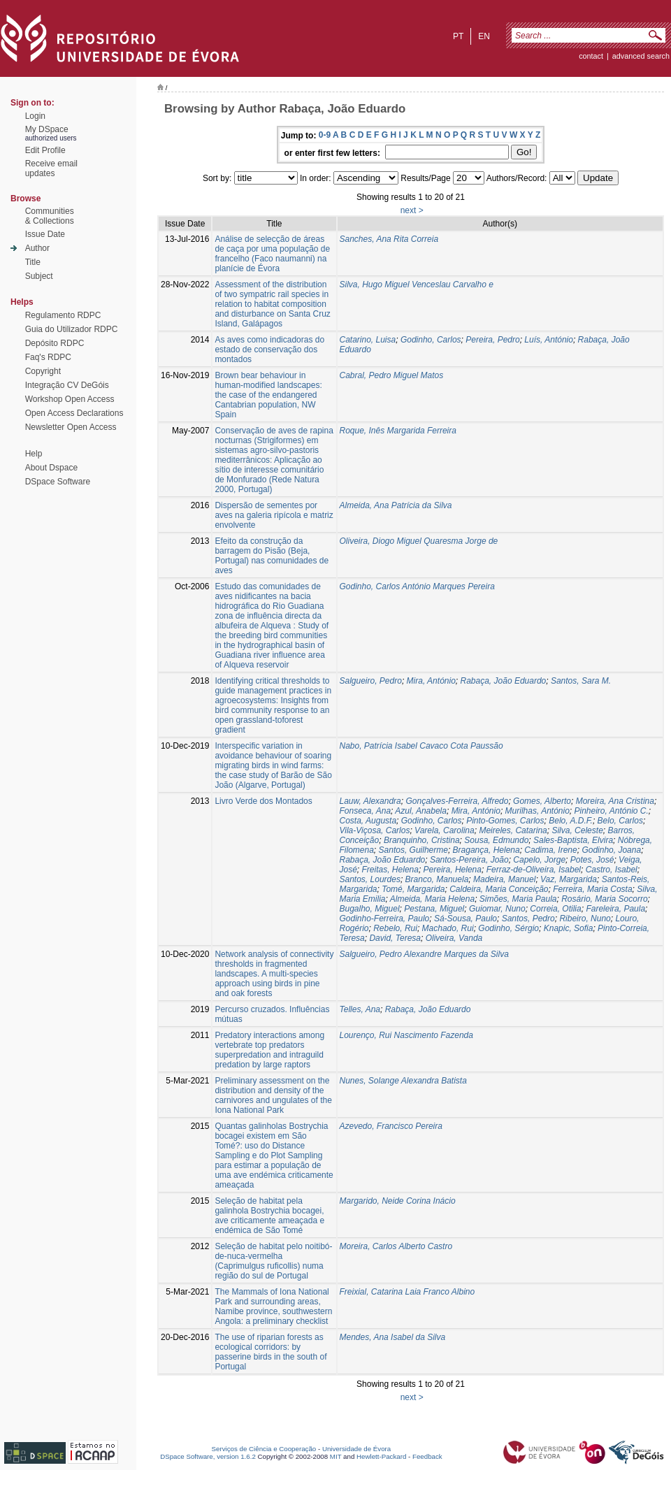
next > (412, 210)
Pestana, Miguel (434, 909)
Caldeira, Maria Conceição (498, 889)
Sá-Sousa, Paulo (465, 918)
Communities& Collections (49, 216)
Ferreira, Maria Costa (592, 889)
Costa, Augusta (368, 821)
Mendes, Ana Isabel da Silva (393, 1337)
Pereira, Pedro (492, 340)
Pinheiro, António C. (612, 811)
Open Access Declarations (74, 413)
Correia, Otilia (555, 909)
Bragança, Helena (486, 850)
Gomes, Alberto (542, 801)
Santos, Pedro (528, 918)
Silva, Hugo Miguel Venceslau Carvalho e (416, 284)
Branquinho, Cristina (422, 840)
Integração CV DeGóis (67, 385)
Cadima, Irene (550, 850)
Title (33, 262)
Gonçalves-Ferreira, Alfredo (456, 801)
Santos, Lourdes (370, 879)
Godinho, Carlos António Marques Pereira (417, 586)
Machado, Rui (448, 928)
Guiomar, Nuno (497, 909)
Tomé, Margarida (413, 889)
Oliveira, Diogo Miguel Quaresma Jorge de (419, 541)
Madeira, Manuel (504, 879)
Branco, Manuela (437, 879)
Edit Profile (45, 150)
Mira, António (431, 681)
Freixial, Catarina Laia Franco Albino (407, 1292)
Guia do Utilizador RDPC (71, 329)
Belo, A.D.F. (571, 821)
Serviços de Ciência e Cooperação (264, 1449)
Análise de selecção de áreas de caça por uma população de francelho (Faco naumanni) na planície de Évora (272, 253)
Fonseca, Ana (365, 811)
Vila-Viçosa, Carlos (375, 830)
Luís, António (548, 340)
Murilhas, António (537, 811)
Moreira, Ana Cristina (615, 801)
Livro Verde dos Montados (263, 801)
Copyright (43, 371)
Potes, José (592, 860)
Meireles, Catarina (513, 830)
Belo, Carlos (620, 821)
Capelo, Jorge (539, 860)
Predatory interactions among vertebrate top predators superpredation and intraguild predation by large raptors (269, 1049)
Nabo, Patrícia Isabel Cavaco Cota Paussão (421, 746)
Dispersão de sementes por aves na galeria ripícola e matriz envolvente (274, 515)
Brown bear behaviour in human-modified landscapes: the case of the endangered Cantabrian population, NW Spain (268, 394)
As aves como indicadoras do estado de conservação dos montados (269, 349)
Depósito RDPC (55, 343)
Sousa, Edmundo (496, 840)
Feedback (427, 1456)
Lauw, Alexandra (370, 801)
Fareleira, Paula (615, 909)
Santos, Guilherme (413, 850)
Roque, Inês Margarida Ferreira (398, 430)
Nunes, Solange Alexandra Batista (403, 1081)
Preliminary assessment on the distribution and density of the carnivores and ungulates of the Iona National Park (273, 1095)
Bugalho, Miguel (370, 909)
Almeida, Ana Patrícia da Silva (396, 505)
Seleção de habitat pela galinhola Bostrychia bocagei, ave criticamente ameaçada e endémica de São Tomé (269, 1215)
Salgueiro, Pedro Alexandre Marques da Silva (424, 954)
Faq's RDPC (48, 357)
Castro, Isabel (611, 869)
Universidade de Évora (356, 1449)
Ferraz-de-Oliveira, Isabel (533, 869)
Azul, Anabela (421, 811)
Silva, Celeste (577, 830)
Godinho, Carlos (431, 340)
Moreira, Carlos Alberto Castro (396, 1246)
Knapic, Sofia (568, 928)
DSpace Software (57, 482)
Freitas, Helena (390, 869)
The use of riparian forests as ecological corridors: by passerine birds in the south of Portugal (270, 1351)
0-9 (325, 135)
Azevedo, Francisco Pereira (391, 1126)
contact (591, 56)
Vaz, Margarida (568, 879)
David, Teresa (395, 938)
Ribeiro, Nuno (584, 918)
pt (458, 36)
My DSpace (46, 129)
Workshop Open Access (70, 399)
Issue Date (45, 234)
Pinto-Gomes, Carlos (505, 821)
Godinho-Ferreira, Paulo (385, 918)
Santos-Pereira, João (469, 860)
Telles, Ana (360, 1009)
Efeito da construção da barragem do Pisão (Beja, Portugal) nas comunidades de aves (272, 555)
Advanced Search (641, 56)
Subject (39, 276)
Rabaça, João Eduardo (504, 681)
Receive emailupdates (51, 168)
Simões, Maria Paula (518, 899)
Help (34, 454)
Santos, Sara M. (581, 681)
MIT (336, 1456)
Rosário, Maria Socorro (604, 899)
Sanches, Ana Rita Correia (389, 239)
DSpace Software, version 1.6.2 (208, 1456)
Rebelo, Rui (395, 928)
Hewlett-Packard (381, 1456)
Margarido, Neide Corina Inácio (398, 1201)
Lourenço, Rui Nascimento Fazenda (406, 1035)
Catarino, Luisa (368, 340)
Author (37, 248)
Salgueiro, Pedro (371, 681)
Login (35, 116)
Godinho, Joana (611, 850)
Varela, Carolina (444, 830)
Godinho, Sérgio (508, 928)
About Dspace (51, 468)
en (484, 36)
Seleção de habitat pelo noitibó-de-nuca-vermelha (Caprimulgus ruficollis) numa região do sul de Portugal (273, 1261)
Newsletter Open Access (71, 427)
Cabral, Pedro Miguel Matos (392, 375)
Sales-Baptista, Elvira (573, 840)
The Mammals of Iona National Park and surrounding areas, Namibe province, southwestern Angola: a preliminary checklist (273, 1306)
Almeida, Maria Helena (432, 899)
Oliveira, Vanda (454, 938)
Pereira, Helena (453, 869)
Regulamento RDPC (63, 315)
